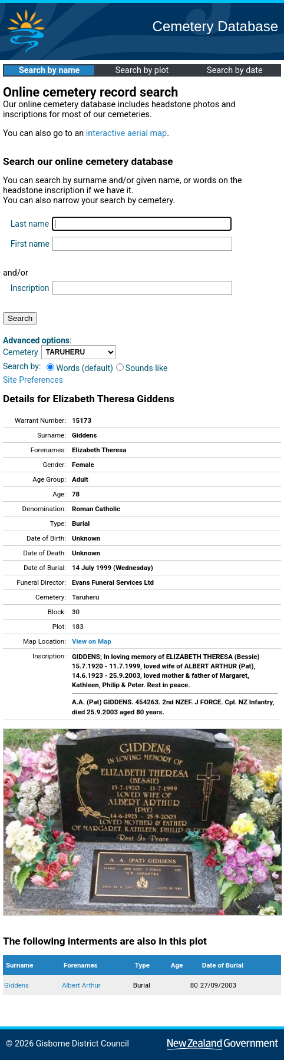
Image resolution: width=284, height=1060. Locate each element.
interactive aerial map (126, 133)
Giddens (16, 985)
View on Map (91, 641)
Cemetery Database (215, 26)
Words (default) (80, 368)
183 (78, 626)
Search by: (22, 366)
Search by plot (142, 70)
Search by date (234, 70)
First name (30, 244)
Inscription (30, 288)
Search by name (49, 70)
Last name (30, 223)
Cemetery (20, 352)
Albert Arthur (81, 985)
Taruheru (85, 597)
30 (76, 612)
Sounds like (142, 368)
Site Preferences (33, 380)
